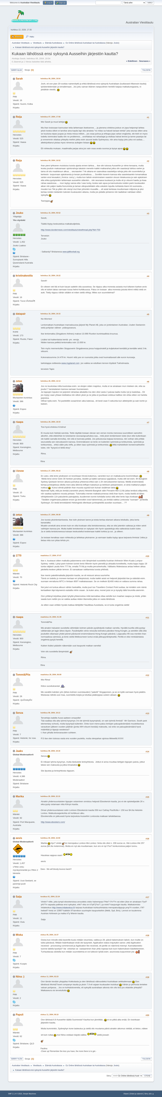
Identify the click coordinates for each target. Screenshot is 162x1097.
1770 (19, 555)
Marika (20, 796)
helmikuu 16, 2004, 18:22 (50, 275)
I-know (20, 470)
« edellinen (131, 61)
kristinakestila (24, 275)
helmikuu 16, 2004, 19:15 (50, 314)
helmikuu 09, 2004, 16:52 (50, 160)
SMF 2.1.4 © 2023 (15, 1094)
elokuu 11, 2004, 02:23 (49, 976)
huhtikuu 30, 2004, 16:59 (50, 838)
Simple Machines (29, 1094)
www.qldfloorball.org (70, 252)
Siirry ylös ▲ (149, 1094)
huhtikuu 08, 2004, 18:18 (50, 751)
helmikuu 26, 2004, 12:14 (50, 381)
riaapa (19, 422)
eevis (19, 838)
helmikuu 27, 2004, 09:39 (50, 515)
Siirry (108, 1076)
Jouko (116, 43)
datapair (21, 313)
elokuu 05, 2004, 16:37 (49, 935)
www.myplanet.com (70, 363)
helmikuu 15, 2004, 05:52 (50, 213)
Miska (19, 934)
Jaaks (19, 751)
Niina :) (20, 976)
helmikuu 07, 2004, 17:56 (50, 117)
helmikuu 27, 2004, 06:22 (50, 471)
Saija (19, 896)
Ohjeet (125, 1094)
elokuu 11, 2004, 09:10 (49, 1014)
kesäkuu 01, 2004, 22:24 (50, 896)
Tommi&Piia (23, 674)
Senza (19, 712)
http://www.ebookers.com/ (53, 822)
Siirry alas (16, 70)
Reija (19, 116)
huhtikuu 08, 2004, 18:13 (50, 713)
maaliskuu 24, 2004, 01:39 (50, 617)
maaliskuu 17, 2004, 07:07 (50, 555)
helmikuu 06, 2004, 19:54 (50, 78)
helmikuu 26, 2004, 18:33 (50, 422)
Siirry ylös (16, 1059)
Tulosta (146, 70)
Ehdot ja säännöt (136, 1094)
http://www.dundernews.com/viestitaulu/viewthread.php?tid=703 (70, 230)
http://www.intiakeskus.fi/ (63, 907)
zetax (19, 381)
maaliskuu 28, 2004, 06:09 (50, 674)
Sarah (19, 78)
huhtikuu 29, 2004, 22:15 (50, 796)
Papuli (19, 1014)
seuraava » (144, 61)
